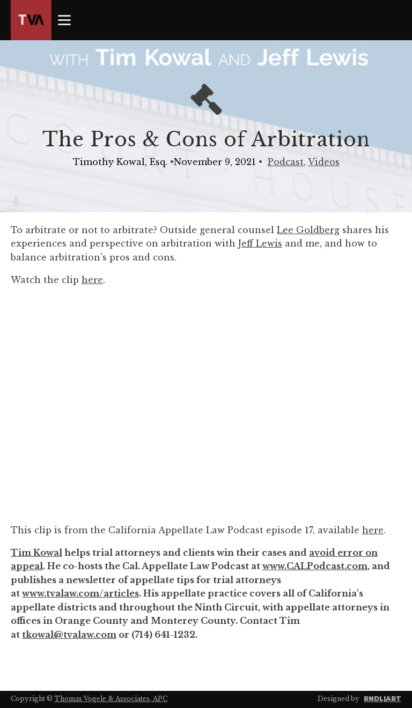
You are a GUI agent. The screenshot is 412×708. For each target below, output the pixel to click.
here (92, 279)
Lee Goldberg (308, 230)
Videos (324, 161)
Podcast (286, 161)
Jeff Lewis (260, 243)
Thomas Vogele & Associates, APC (110, 699)
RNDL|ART (382, 699)
